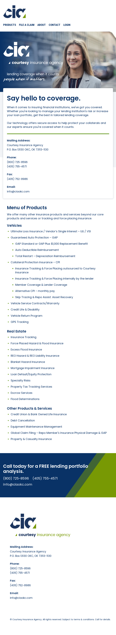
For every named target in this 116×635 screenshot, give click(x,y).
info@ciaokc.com (18, 191)
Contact (54, 24)
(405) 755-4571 (17, 166)
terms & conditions (84, 619)
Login (66, 24)
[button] (9, 24)
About (41, 24)
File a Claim (26, 24)
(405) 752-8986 (17, 179)
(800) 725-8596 (17, 162)
